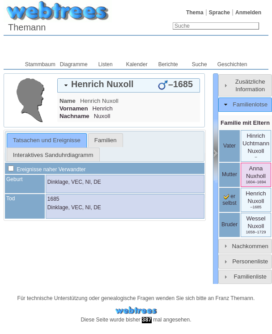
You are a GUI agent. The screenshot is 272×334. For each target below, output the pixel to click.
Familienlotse (250, 104)
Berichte (168, 64)
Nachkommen (250, 246)
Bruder (229, 224)
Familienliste (250, 276)
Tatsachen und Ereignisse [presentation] (47, 140)
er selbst (229, 200)
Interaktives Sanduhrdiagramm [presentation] (53, 155)
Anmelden (248, 12)
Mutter (229, 174)
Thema (195, 12)
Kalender (137, 64)
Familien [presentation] (105, 140)
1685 (53, 199)
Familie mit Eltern (245, 122)
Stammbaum (40, 64)
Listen (105, 64)
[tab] (128, 85)
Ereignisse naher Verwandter (46, 169)
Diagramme (74, 64)
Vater (229, 146)
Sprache (219, 12)
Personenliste (250, 261)
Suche (199, 64)
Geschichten (232, 64)
